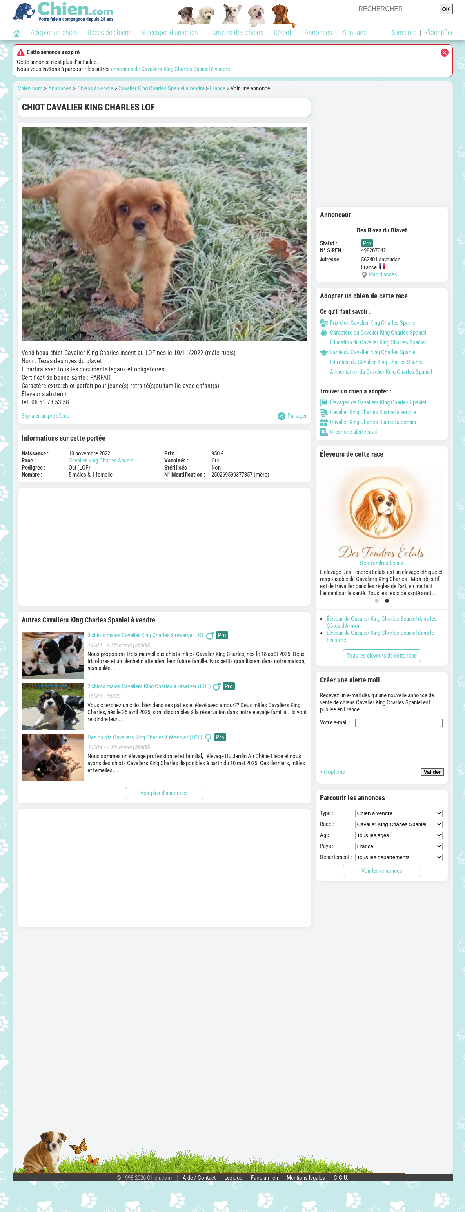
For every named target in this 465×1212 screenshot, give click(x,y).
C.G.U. (341, 1177)
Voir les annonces (381, 870)
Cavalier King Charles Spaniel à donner (368, 422)
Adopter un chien (54, 32)
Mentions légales (306, 1177)
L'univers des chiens (235, 32)
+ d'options (332, 771)
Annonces (318, 32)
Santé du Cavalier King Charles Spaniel (368, 352)
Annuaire (354, 32)
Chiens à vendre (95, 88)
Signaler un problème (45, 415)
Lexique (233, 1177)
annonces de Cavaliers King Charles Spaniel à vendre (170, 69)
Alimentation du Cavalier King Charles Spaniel (376, 371)
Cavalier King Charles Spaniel (101, 460)
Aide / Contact (199, 1177)
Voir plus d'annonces (164, 793)
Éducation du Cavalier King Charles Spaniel (373, 342)
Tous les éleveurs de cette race (382, 655)
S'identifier (438, 32)
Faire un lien (264, 1177)
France (217, 88)
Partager (292, 416)
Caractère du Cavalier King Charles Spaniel (373, 332)
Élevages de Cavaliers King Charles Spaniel (373, 402)
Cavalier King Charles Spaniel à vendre (161, 88)
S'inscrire (404, 32)
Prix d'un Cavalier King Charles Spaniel (368, 322)
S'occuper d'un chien (170, 32)
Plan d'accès (383, 274)
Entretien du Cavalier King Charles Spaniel (371, 362)
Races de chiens (109, 32)
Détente (284, 32)
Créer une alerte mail (348, 431)
